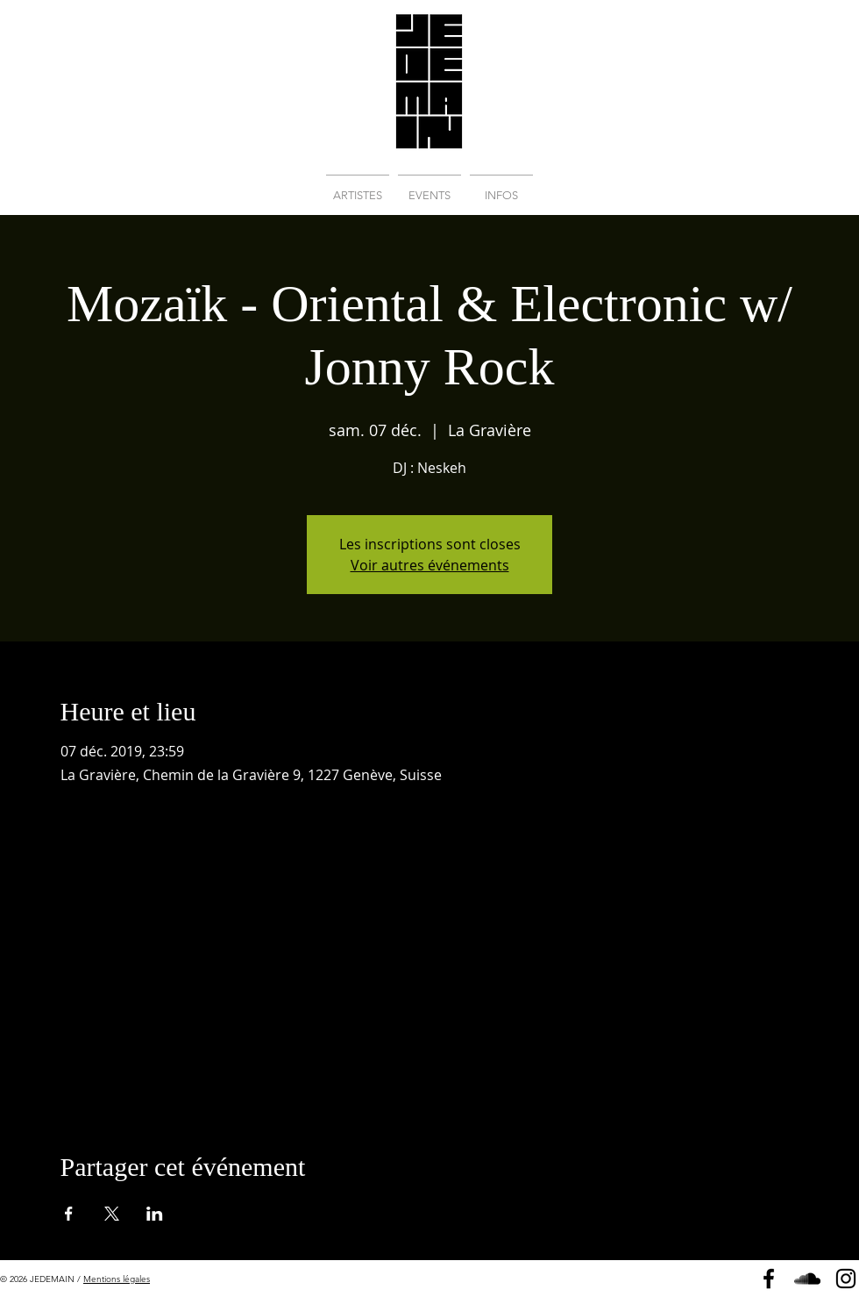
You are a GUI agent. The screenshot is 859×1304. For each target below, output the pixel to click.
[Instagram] (846, 1278)
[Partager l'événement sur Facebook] (68, 1214)
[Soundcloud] (807, 1278)
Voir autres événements (430, 565)
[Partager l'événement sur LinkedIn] (154, 1214)
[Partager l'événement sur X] (111, 1214)
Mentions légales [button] (116, 1279)
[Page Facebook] (769, 1278)
